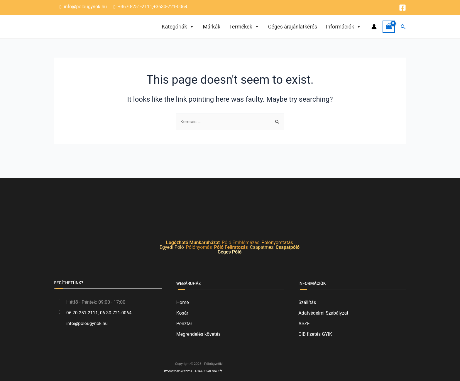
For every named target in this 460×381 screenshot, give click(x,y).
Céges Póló (230, 252)
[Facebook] (402, 7)
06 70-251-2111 (82, 312)
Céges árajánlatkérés (292, 27)
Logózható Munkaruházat (193, 242)
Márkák (212, 27)
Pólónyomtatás (277, 242)
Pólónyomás (199, 247)
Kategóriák (178, 27)
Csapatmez (262, 247)
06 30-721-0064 (117, 312)
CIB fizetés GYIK (315, 334)
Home (182, 302)
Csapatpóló (287, 247)
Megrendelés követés (198, 334)
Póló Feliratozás (231, 247)
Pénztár (184, 323)
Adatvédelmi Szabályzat (323, 313)
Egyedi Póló (172, 247)
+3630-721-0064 (170, 6)
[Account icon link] (374, 26)
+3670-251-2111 (135, 6)
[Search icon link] (403, 27)
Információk (343, 27)
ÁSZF (304, 323)
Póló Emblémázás (240, 242)
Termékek (244, 27)
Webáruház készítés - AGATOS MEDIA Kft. (192, 371)
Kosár (182, 313)
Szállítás (307, 302)
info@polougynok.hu (85, 6)
